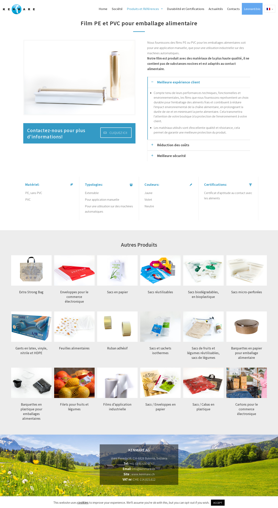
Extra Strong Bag (31, 292)
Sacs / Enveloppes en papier (160, 406)
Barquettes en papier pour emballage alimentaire (246, 353)
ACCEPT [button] (217, 502)
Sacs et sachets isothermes (160, 350)
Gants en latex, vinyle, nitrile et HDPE (31, 350)
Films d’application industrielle (117, 406)
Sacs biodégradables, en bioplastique (203, 294)
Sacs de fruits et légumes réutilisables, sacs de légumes (203, 353)
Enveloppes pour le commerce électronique (74, 297)
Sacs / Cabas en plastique (203, 406)
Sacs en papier (117, 292)
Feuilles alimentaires (74, 348)
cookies (83, 502)
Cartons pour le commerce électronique (246, 409)
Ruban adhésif (117, 348)
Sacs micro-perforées (246, 292)
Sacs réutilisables (160, 292)
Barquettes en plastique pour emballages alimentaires (31, 411)
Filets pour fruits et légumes (74, 406)
